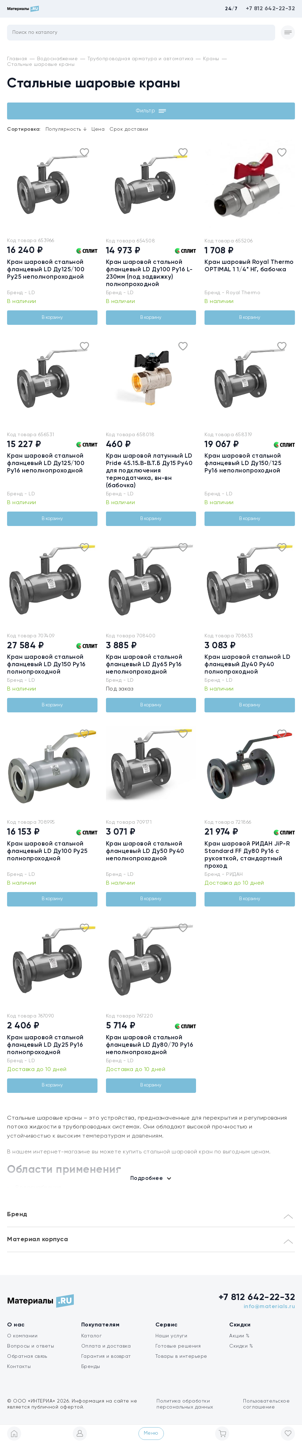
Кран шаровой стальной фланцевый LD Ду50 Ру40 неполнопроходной (145, 851)
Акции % (239, 1335)
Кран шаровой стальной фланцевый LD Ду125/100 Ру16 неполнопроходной (45, 463)
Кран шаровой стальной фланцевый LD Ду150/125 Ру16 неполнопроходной (243, 463)
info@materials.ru (269, 1307)
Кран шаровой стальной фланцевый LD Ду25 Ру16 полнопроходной (45, 1045)
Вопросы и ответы (30, 1346)
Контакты (19, 1366)
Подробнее (146, 1178)
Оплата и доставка (106, 1346)
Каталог (91, 1335)
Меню (151, 1433)
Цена (98, 129)
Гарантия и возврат (106, 1356)
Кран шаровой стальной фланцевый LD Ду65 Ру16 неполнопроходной (144, 664)
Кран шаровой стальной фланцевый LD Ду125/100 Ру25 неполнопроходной (45, 269)
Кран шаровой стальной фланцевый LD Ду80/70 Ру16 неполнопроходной (150, 1045)
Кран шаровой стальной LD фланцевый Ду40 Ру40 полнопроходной (247, 664)
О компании (22, 1335)
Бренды (90, 1366)
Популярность (66, 129)
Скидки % (241, 1346)
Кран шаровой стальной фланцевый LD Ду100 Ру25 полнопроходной (47, 851)
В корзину (52, 317)
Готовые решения (178, 1346)
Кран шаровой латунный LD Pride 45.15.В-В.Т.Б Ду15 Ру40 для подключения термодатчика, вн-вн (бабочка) (149, 471)
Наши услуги (171, 1335)
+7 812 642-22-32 (270, 9)
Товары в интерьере (181, 1356)
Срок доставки (128, 129)
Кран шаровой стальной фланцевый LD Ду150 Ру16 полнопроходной (46, 664)
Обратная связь (27, 1356)
